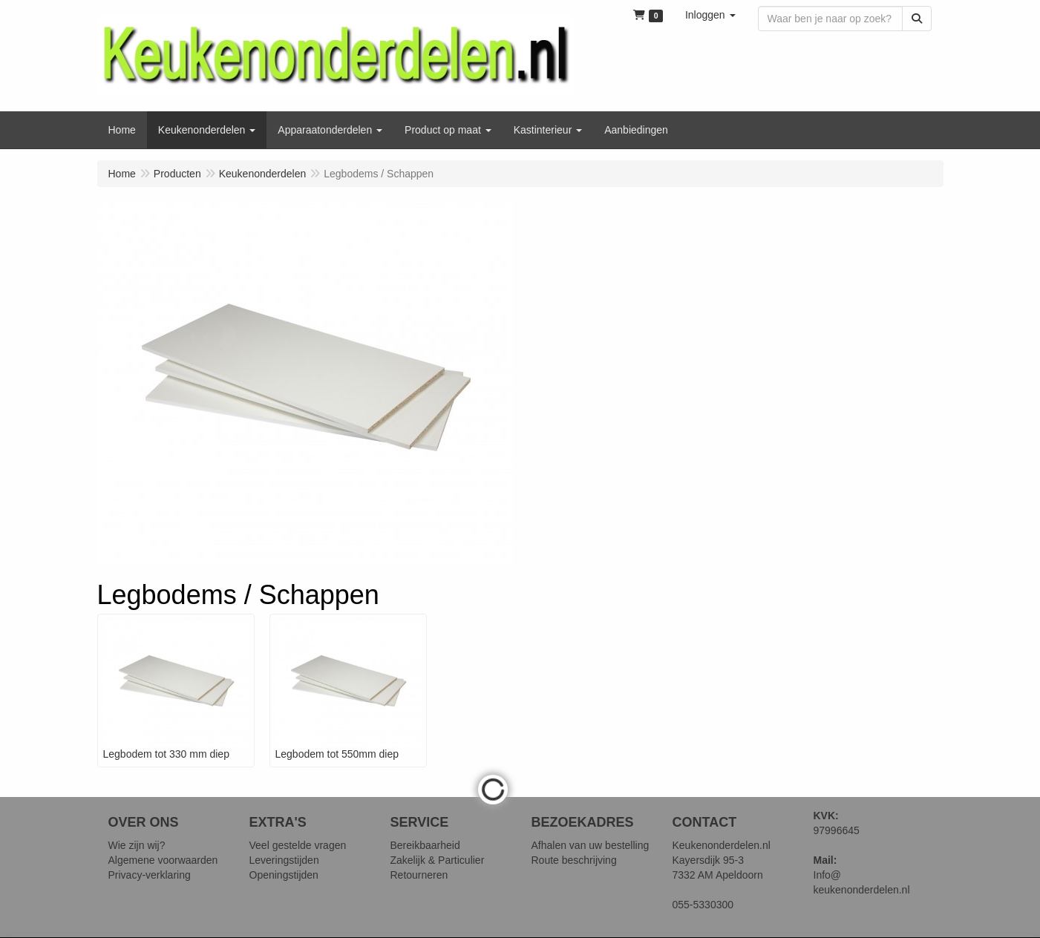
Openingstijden (283, 875)
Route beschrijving (574, 860)
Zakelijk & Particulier (437, 860)
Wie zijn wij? (137, 845)
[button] (710, 15)
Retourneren (419, 875)
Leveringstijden (284, 860)
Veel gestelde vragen (298, 845)
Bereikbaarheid (425, 845)
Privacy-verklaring (149, 875)
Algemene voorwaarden (163, 860)
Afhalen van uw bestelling (591, 845)
